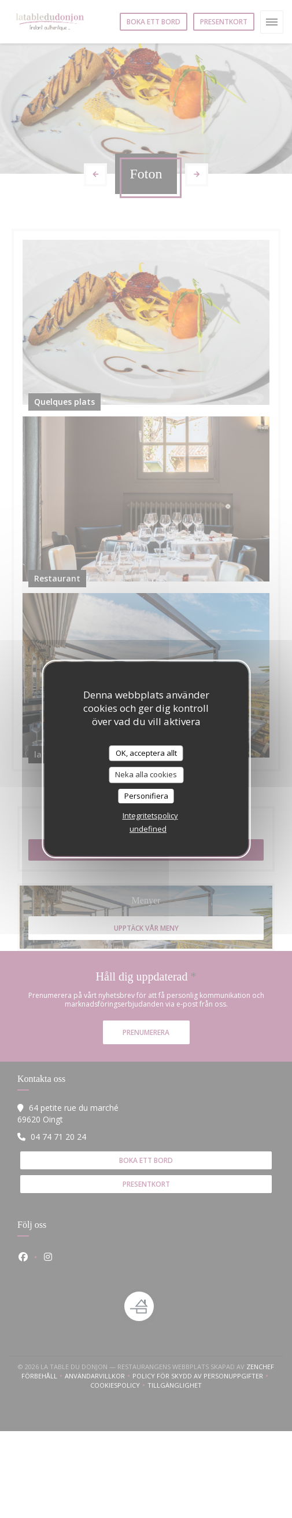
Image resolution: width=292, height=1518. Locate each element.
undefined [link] (148, 829)
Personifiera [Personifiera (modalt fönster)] (146, 796)
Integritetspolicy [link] (150, 815)
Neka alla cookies (146, 774)
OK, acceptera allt (146, 753)
